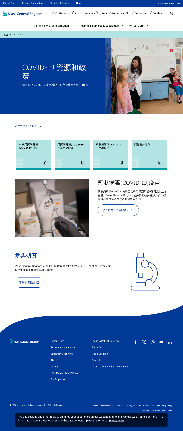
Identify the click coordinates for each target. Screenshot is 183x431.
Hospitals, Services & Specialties (101, 26)
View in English (26, 126)
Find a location (159, 13)
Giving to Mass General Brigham (168, 3)
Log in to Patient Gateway (113, 13)
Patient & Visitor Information (54, 26)
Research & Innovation (32, 3)
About (79, 3)
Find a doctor (140, 13)
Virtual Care (139, 26)
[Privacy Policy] (116, 420)
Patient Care (9, 3)
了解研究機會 (27, 282)
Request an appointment (85, 13)
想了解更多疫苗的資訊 (115, 210)
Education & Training (59, 3)
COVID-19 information (61, 13)
